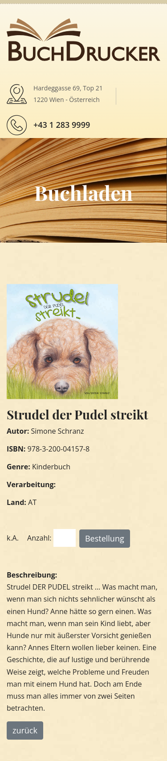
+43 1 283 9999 (61, 124)
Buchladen (83, 192)
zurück (24, 730)
